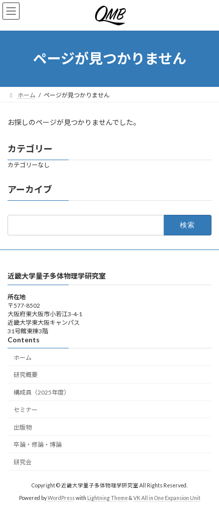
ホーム (23, 357)
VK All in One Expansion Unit (166, 497)
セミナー (26, 409)
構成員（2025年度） (42, 392)
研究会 (23, 462)
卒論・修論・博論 (38, 444)
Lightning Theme (107, 497)
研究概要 (26, 374)
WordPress (61, 497)
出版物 (23, 427)
